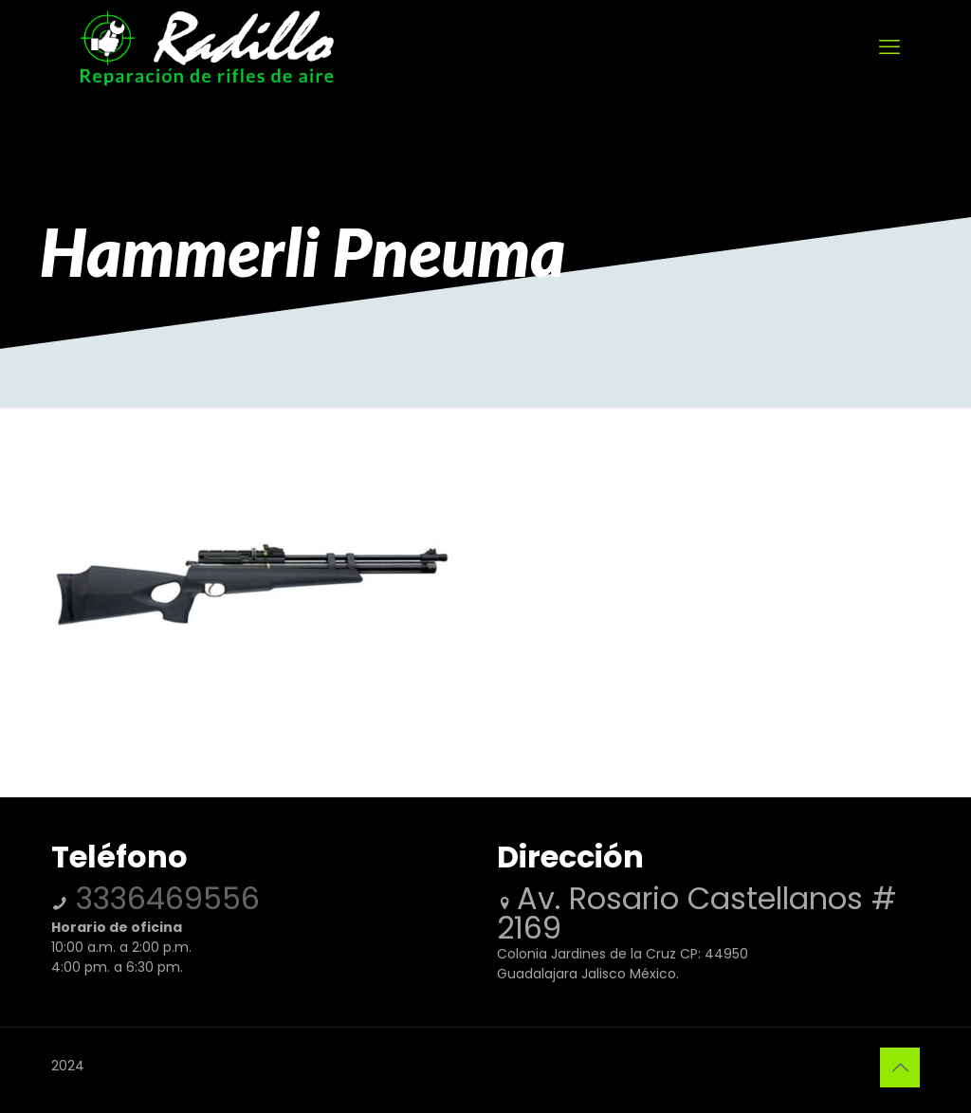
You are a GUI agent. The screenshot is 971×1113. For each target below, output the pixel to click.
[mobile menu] (889, 47)
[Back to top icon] (900, 1067)
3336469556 (163, 898)
